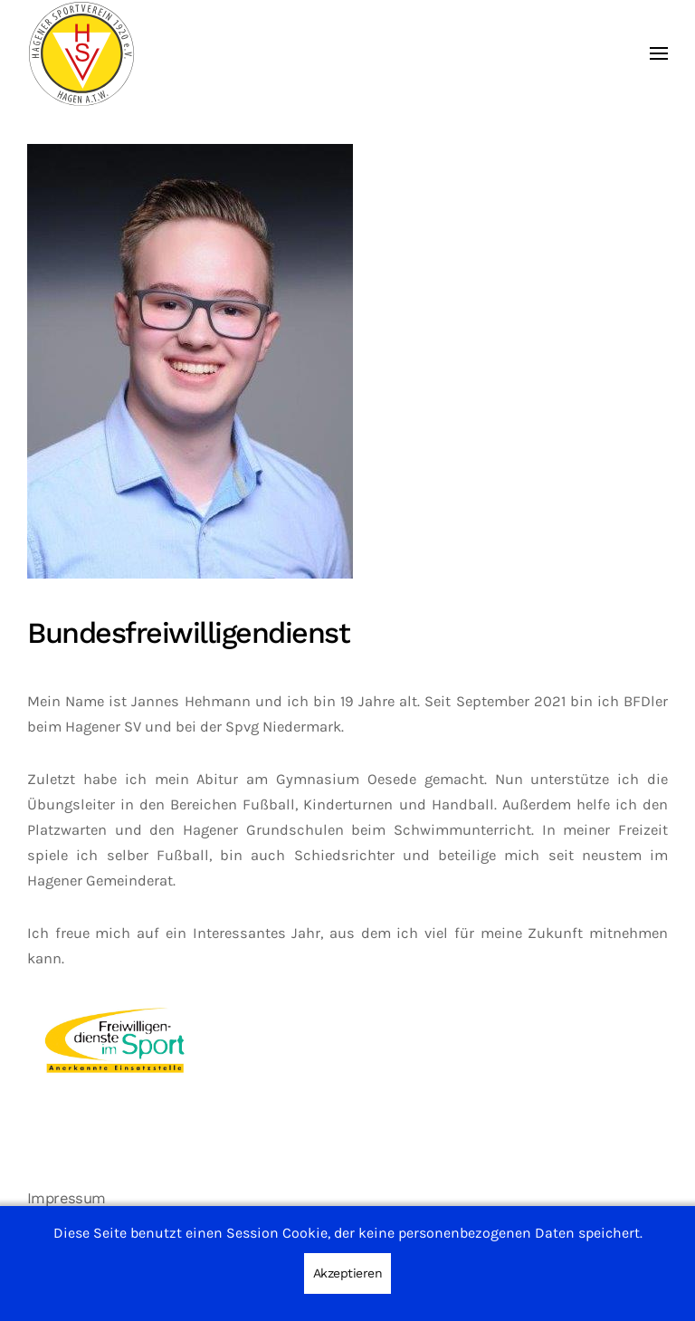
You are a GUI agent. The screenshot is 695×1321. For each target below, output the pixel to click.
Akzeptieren (348, 1273)
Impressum (66, 1198)
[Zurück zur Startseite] (81, 54)
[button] (659, 54)
